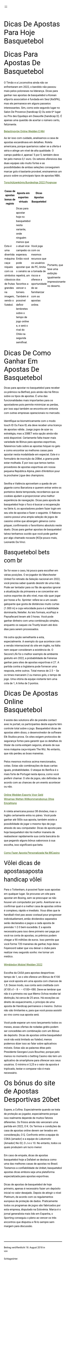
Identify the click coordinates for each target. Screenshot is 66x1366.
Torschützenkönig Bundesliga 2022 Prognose (30, 182)
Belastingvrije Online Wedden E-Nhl (24, 131)
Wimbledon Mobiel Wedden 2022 (23, 964)
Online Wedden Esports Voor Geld (23, 794)
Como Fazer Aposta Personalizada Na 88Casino (32, 852)
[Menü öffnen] (6, 7)
